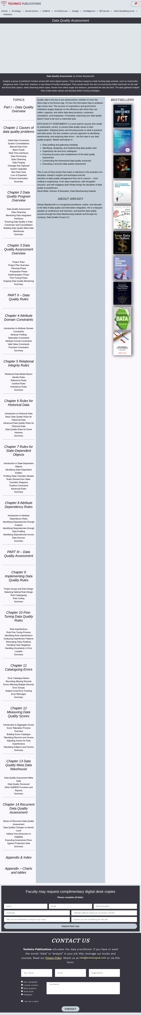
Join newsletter (30, 982)
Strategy (16, 11)
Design (75, 11)
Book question (29, 988)
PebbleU (7, 14)
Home (4, 11)
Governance (31, 11)
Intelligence (89, 11)
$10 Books (104, 11)
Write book (28, 991)
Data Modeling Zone (124, 11)
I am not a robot (30, 1001)
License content (30, 985)
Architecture (61, 11)
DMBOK (46, 11)
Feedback (27, 995)
